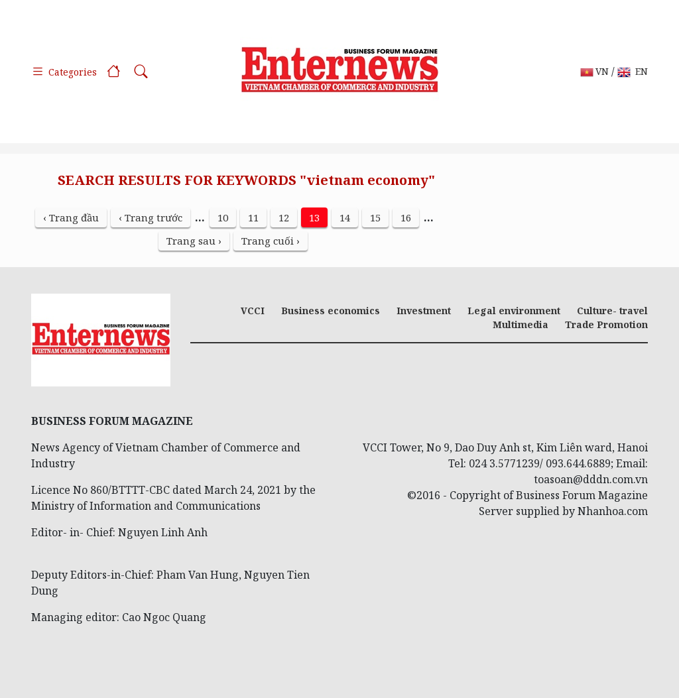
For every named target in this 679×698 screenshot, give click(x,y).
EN (632, 72)
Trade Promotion (606, 324)
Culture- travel (612, 310)
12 (283, 217)
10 (222, 217)
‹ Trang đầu (71, 217)
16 (406, 217)
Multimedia (520, 324)
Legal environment (513, 310)
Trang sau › (193, 240)
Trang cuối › (270, 240)
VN (594, 72)
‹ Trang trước (150, 217)
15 (375, 217)
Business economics (330, 310)
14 (345, 217)
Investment (424, 310)
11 (253, 217)
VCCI (253, 310)
